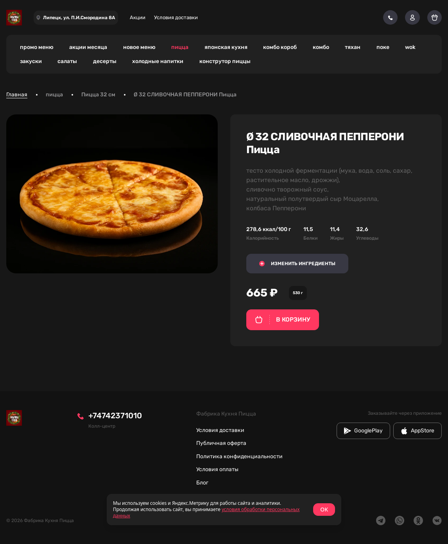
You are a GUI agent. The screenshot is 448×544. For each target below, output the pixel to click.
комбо (321, 47)
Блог (202, 482)
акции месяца (88, 47)
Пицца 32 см (98, 94)
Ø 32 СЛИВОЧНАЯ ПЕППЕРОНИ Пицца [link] (185, 94)
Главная (16, 94)
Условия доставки (176, 17)
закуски (31, 61)
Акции (137, 17)
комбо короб (280, 47)
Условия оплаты (217, 469)
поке (382, 47)
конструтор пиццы (225, 61)
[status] (224, 509)
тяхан (352, 47)
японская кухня (225, 47)
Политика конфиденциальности (239, 456)
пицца (179, 47)
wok (410, 47)
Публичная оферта (221, 443)
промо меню (37, 47)
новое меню (139, 47)
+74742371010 (115, 415)
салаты (67, 61)
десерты (104, 61)
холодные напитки (157, 61)
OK (324, 509)
